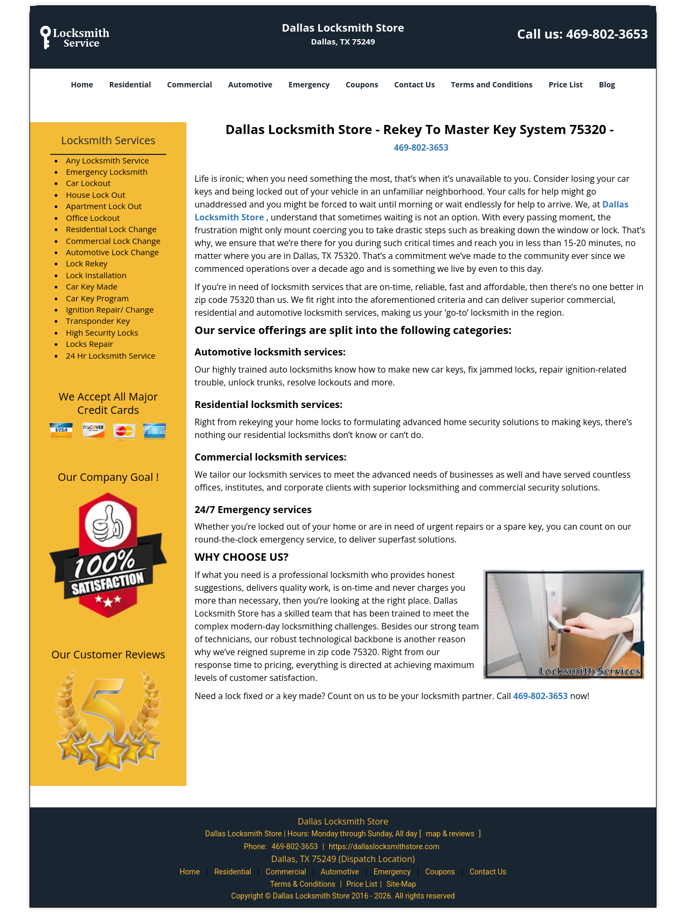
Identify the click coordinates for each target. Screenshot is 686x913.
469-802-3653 (607, 33)
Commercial (189, 84)
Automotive (250, 84)
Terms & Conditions (302, 884)
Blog (607, 84)
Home (82, 84)
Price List (566, 84)
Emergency (309, 84)
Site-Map (401, 884)
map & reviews (451, 833)
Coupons (362, 84)
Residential (130, 84)
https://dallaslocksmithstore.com (384, 846)
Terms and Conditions (491, 84)
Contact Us (414, 84)
